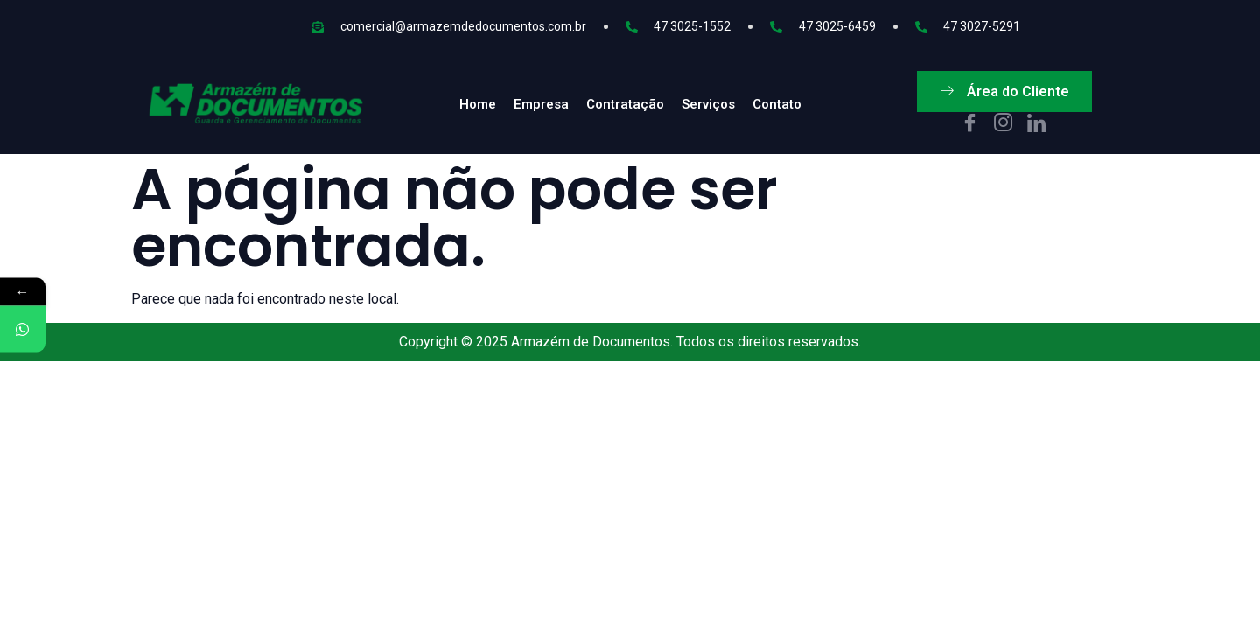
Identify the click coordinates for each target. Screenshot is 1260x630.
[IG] (1003, 124)
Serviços (708, 104)
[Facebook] (970, 124)
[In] (1036, 124)
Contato (777, 104)
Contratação (625, 104)
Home (477, 104)
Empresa (541, 104)
